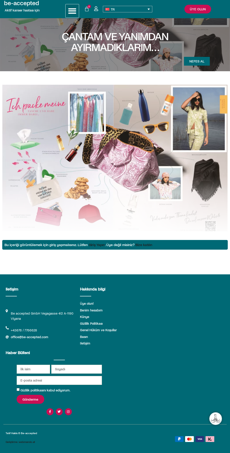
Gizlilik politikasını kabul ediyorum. (45, 390)
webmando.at (27, 441)
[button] (72, 11)
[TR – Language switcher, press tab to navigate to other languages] (128, 9)
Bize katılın (143, 244)
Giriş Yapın (97, 244)
